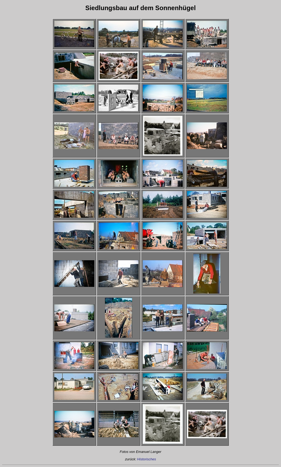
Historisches (146, 459)
